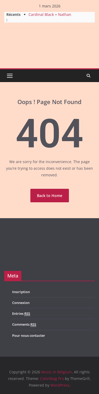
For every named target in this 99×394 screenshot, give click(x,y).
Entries (21, 313)
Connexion (21, 302)
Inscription (21, 291)
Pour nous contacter (28, 335)
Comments (24, 324)
